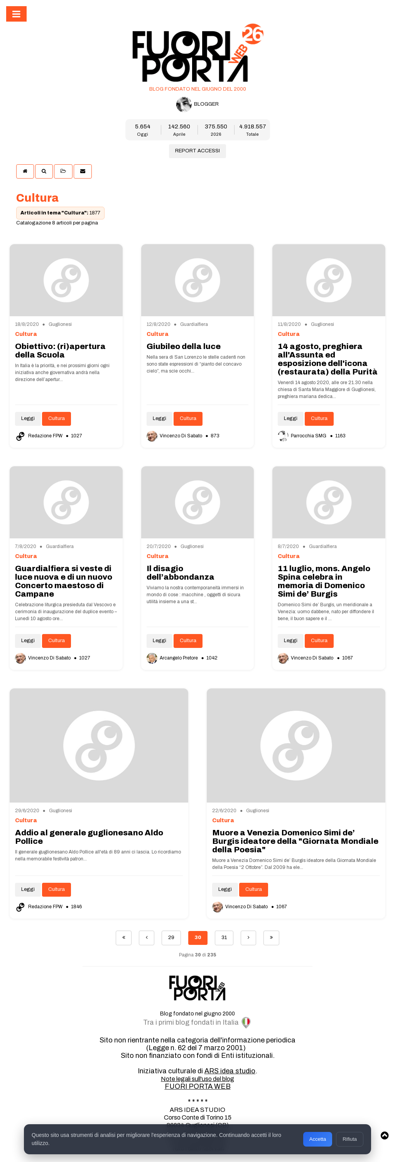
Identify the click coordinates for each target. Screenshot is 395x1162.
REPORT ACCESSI (197, 150)
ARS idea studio (229, 1071)
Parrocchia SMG (302, 435)
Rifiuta (350, 1139)
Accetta (317, 1139)
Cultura (56, 418)
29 (171, 937)
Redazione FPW (39, 435)
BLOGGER (197, 104)
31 (224, 937)
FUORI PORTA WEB (198, 1086)
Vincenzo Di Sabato (175, 435)
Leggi (28, 418)
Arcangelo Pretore (173, 658)
